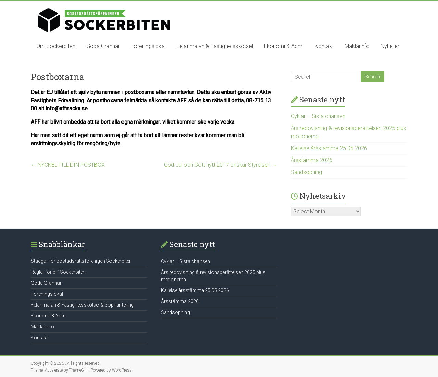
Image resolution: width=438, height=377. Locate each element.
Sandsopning (306, 172)
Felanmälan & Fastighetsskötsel (215, 46)
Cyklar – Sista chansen (318, 116)
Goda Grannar (103, 46)
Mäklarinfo (357, 46)
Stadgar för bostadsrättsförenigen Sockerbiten (81, 261)
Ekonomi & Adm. (284, 46)
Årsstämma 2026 (311, 160)
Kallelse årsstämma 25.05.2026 (329, 148)
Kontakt (324, 46)
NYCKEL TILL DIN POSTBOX (68, 164)
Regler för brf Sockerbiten (58, 272)
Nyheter (390, 46)
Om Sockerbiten (55, 46)
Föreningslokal (148, 46)
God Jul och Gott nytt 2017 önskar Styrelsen (220, 164)
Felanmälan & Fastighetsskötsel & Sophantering (82, 305)
